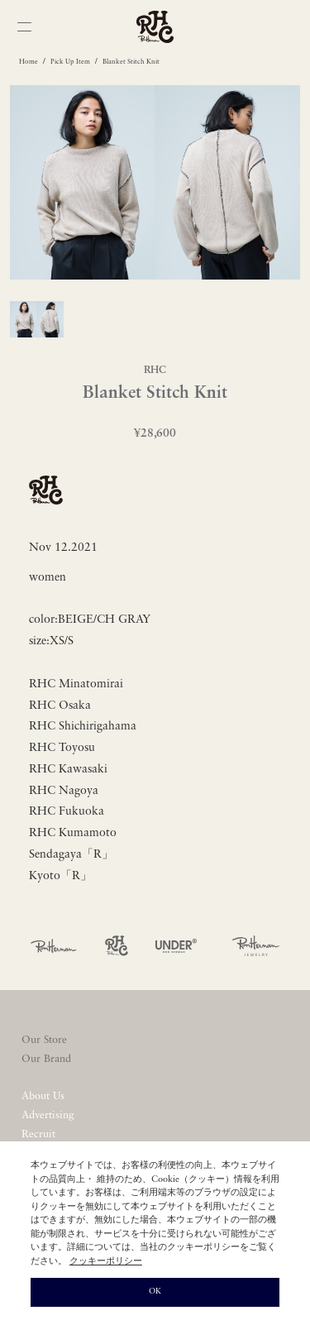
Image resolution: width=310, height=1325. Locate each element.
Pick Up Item (70, 62)
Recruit (38, 1134)
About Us (42, 1096)
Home (28, 62)
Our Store (44, 1040)
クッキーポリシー (105, 1261)
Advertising (47, 1115)
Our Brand (46, 1059)
